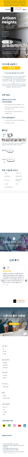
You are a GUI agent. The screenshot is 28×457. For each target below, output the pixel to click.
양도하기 (5, 378)
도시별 (4, 353)
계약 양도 (5, 375)
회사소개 (5, 407)
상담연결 (5, 362)
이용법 (4, 395)
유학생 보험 (5, 387)
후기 (4, 409)
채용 (4, 414)
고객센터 (5, 412)
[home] (6, 9)
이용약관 (5, 453)
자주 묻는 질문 (6, 398)
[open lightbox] (7, 41)
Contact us (23, 5)
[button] (23, 9)
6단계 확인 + (14, 324)
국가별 (4, 351)
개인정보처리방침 (11, 453)
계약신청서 (5, 367)
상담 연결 (11, 68)
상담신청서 (5, 365)
